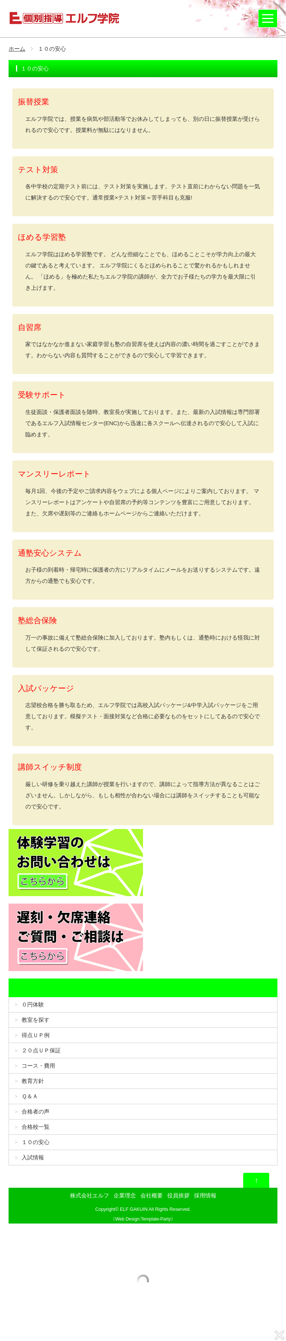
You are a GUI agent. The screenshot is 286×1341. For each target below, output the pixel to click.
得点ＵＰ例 (36, 1035)
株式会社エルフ (89, 1195)
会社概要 (151, 1195)
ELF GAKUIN (133, 1209)
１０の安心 (36, 1142)
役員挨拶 (178, 1195)
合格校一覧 (36, 1127)
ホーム (17, 48)
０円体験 (33, 1004)
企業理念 (125, 1195)
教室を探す (36, 1020)
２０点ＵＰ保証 (41, 1050)
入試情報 (33, 1157)
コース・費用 (38, 1065)
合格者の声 (36, 1111)
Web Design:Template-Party (143, 1219)
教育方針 (33, 1081)
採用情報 (205, 1195)
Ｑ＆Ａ (30, 1096)
